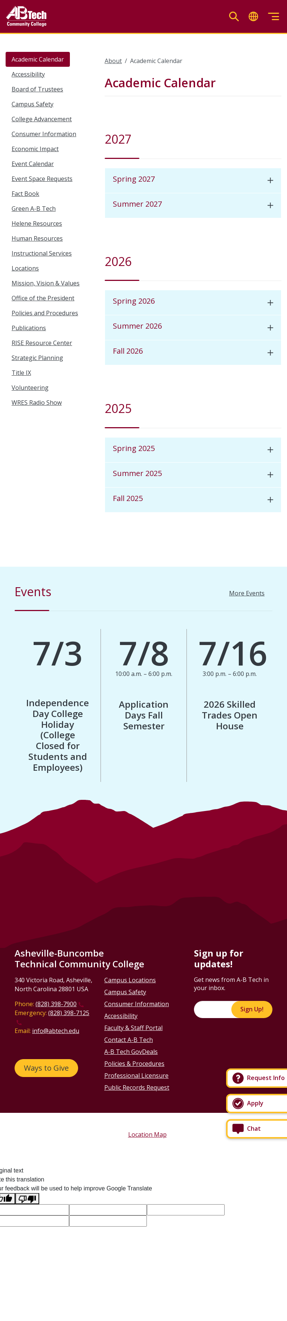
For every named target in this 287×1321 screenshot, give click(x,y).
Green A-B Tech (34, 208)
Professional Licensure (136, 1075)
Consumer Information (44, 134)
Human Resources (37, 238)
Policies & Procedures (134, 1063)
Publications (29, 328)
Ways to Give (46, 1068)
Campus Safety (32, 104)
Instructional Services (42, 253)
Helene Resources (37, 223)
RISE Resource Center (42, 343)
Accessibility (28, 74)
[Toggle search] (234, 16)
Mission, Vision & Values (46, 283)
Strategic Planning (37, 358)
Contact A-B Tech (128, 1040)
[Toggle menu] (273, 16)
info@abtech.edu (55, 1031)
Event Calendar (33, 164)
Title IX (21, 373)
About (113, 61)
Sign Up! (251, 1009)
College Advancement (42, 119)
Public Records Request (136, 1087)
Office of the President (43, 298)
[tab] (193, 180)
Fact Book (25, 194)
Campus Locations (130, 980)
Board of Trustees (37, 89)
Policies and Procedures (45, 313)
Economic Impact (35, 149)
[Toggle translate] (253, 16)
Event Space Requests (42, 179)
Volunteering (30, 388)
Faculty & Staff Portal (133, 1028)
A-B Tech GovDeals (131, 1052)
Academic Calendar (38, 59)
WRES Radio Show (37, 402)
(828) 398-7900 (56, 1004)
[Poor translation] (27, 1199)
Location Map (147, 1134)
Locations (25, 268)
